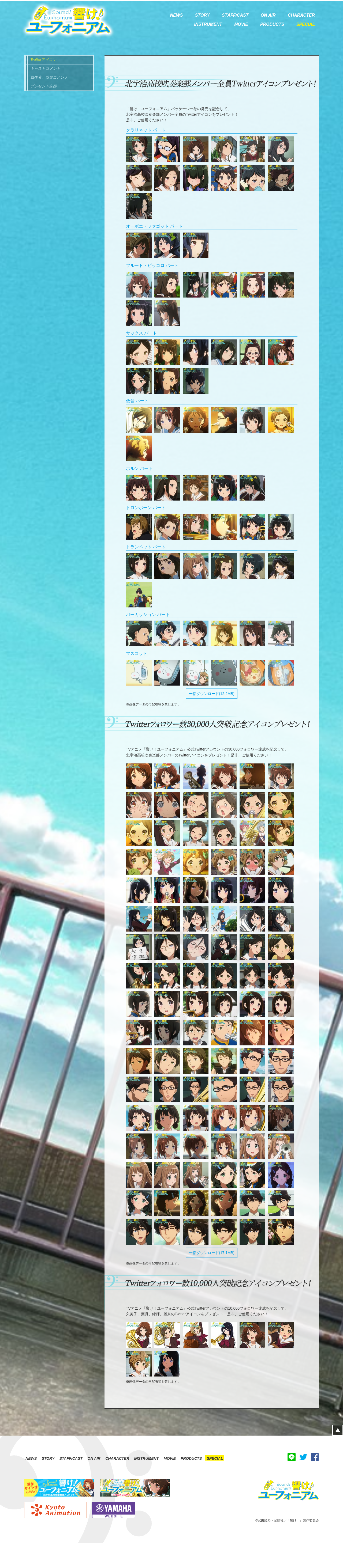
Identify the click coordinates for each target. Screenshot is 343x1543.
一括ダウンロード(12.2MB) (211, 693)
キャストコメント (45, 68)
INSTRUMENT (146, 1458)
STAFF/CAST (71, 1458)
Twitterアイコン (43, 59)
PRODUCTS (191, 1458)
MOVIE (170, 1458)
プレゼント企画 (43, 86)
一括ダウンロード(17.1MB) (211, 1253)
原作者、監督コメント (49, 77)
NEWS (31, 1458)
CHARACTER (117, 1458)
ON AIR (93, 1458)
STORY (48, 1458)
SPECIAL (215, 1458)
